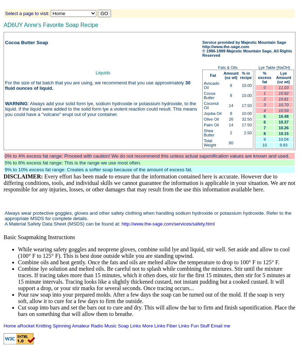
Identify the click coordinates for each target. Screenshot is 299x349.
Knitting (43, 326)
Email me (220, 326)
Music (111, 326)
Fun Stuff (200, 326)
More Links (153, 326)
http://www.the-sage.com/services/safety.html (168, 224)
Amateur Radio (87, 326)
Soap (123, 326)
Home (10, 326)
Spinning (62, 326)
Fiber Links (177, 326)
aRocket (25, 326)
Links (135, 326)
